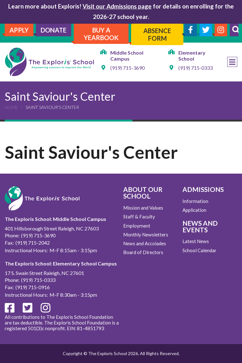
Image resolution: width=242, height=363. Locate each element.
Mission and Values (143, 208)
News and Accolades (144, 243)
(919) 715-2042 (32, 243)
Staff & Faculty (139, 216)
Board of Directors (143, 252)
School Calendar (199, 250)
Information (195, 201)
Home (11, 107)
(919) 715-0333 (195, 68)
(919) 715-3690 (127, 68)
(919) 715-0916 (32, 287)
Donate (53, 30)
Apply (19, 30)
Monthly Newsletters (145, 234)
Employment (136, 226)
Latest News (195, 241)
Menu (232, 62)
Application (194, 210)
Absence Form (157, 34)
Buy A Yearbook (101, 33)
